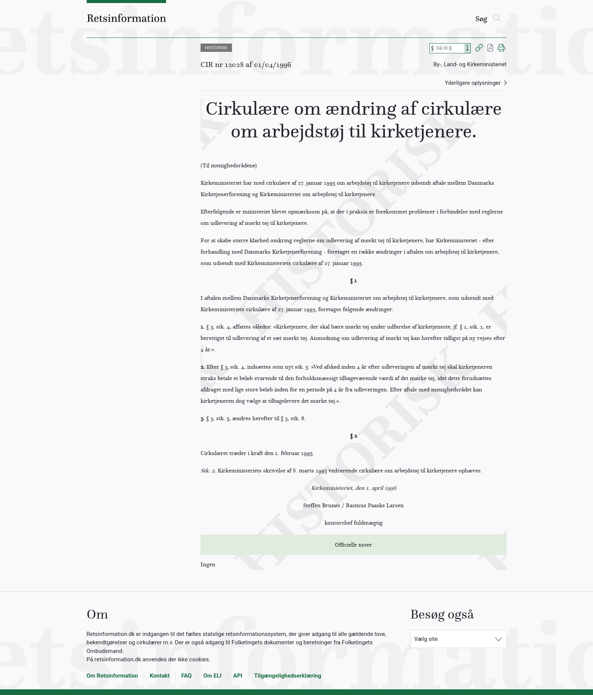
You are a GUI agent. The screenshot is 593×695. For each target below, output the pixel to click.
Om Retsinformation (112, 675)
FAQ (186, 675)
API (237, 675)
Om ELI (212, 675)
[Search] (467, 48)
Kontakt (160, 675)
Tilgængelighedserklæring (287, 675)
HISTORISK (216, 47)
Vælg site (426, 639)
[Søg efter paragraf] (449, 48)
